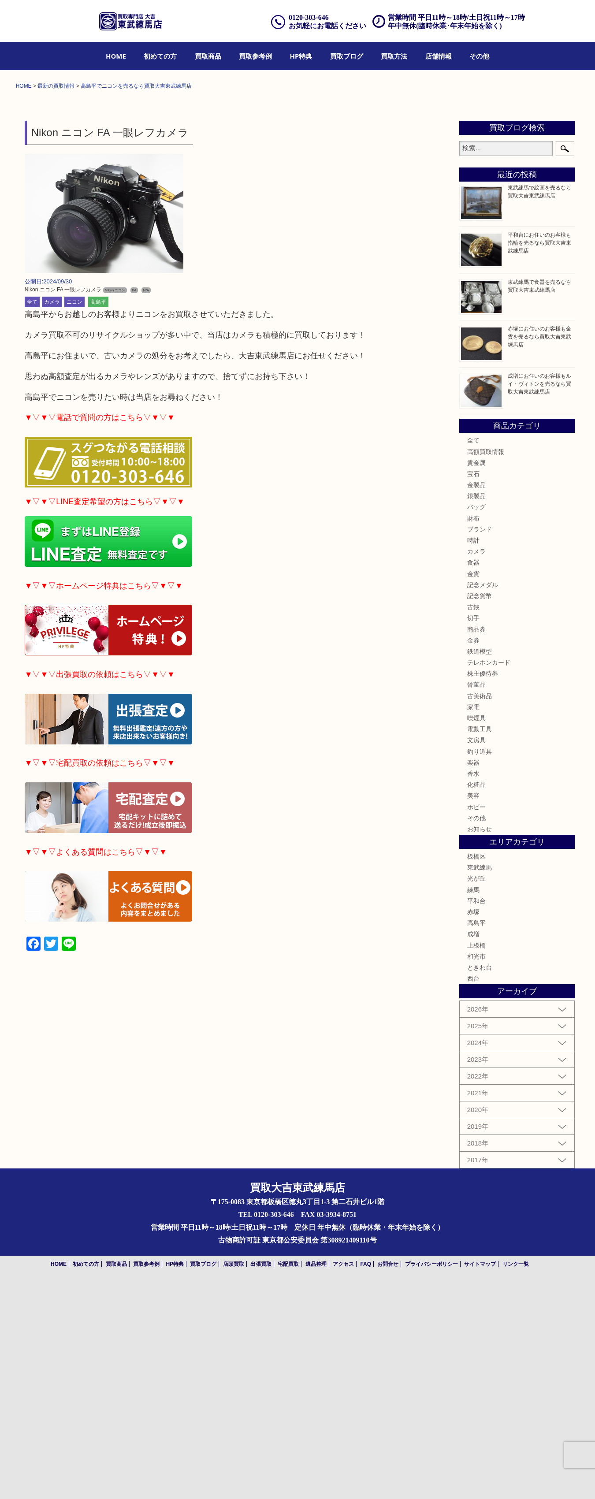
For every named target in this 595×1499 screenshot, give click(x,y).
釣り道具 (479, 967)
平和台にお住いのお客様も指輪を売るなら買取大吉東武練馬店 (539, 459)
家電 (473, 923)
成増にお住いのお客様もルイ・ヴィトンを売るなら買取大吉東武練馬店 (539, 600)
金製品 (476, 701)
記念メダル (482, 801)
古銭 (473, 823)
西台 (473, 1194)
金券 (473, 856)
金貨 (473, 790)
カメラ (52, 518)
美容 (473, 1011)
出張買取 (260, 1480)
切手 (473, 834)
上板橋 (476, 1161)
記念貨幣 (479, 812)
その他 (479, 56)
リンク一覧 (515, 1480)
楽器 (473, 978)
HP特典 (301, 56)
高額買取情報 (485, 667)
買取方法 (394, 56)
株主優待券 (482, 889)
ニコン (74, 518)
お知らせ (479, 1045)
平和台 (476, 1117)
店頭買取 (233, 1480)
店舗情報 (438, 56)
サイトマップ (480, 1480)
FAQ (365, 1480)
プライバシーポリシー (431, 1480)
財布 (473, 734)
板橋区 (476, 1072)
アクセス (343, 1480)
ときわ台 (479, 1183)
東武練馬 (479, 1083)
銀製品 (476, 712)
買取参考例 (255, 56)
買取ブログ (346, 56)
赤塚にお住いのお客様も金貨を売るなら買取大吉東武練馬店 (539, 553)
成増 (473, 1150)
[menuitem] (116, 56)
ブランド (479, 745)
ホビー (476, 1023)
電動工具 (479, 945)
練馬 (473, 1106)
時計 (473, 756)
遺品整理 (316, 1480)
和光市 (476, 1172)
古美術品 (479, 912)
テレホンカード (488, 878)
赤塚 (473, 1128)
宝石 (473, 690)
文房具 (476, 956)
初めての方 (160, 56)
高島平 (98, 518)
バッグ (476, 723)
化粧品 (476, 1000)
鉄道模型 (479, 867)
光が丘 (476, 1094)
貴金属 (476, 679)
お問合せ (387, 1480)
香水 (473, 989)
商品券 (476, 845)
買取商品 (208, 56)
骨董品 (476, 900)
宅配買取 (288, 1480)
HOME (116, 56)
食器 (473, 778)
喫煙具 (476, 934)
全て (32, 518)
